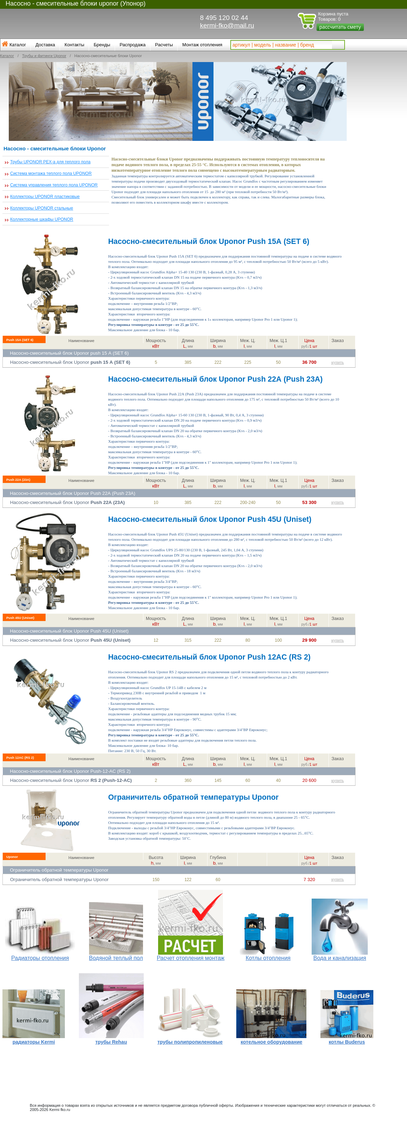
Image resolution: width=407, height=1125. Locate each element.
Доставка (45, 44)
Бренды (102, 44)
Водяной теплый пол (116, 958)
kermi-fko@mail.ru (227, 25)
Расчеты (164, 44)
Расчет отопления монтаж (190, 958)
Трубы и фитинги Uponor (44, 56)
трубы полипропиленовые (190, 1042)
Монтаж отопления (202, 44)
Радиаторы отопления (40, 958)
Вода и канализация (339, 958)
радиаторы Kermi (34, 1042)
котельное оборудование (272, 1042)
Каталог (17, 44)
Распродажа (132, 44)
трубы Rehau (111, 1042)
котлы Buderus (347, 1042)
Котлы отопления (268, 958)
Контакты (74, 44)
